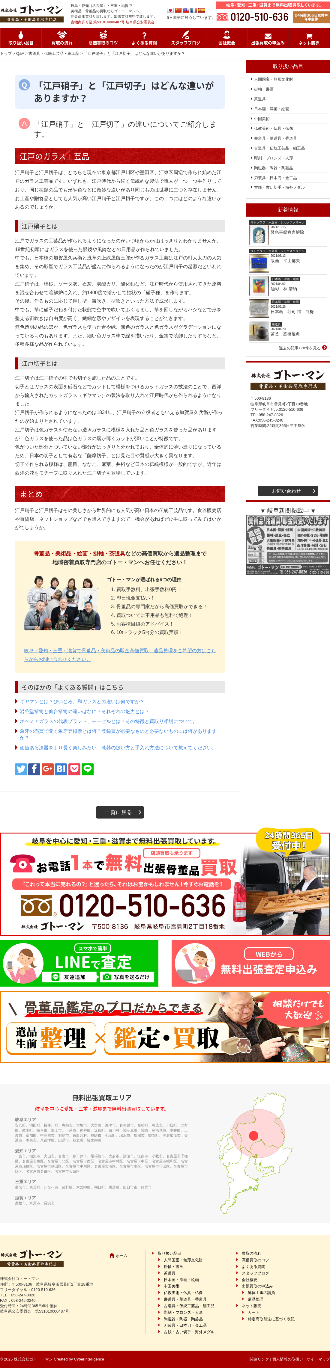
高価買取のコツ (103, 43)
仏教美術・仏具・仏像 (273, 128)
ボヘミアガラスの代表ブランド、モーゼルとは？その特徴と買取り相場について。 (108, 721)
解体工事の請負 (261, 1292)
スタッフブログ (185, 43)
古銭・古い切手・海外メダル (279, 187)
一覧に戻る (118, 812)
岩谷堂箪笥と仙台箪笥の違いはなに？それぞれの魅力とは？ (84, 711)
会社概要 (226, 43)
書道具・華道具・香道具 (275, 138)
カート (254, 1312)
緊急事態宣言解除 (287, 232)
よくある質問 (144, 43)
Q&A (20, 53)
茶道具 (260, 99)
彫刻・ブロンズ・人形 (273, 158)
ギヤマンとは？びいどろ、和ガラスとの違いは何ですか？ (82, 701)
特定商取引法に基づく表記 (271, 1319)
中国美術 (262, 119)
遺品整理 (255, 1299)
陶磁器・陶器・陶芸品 (273, 168)
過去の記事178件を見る (300, 348)
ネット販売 (309, 43)
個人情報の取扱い (287, 1359)
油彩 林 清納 (286, 288)
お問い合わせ (286, 490)
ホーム (122, 1256)
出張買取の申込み (268, 43)
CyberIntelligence (89, 1359)
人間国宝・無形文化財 (273, 79)
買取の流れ (62, 43)
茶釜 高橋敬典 (285, 334)
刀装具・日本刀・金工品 (275, 178)
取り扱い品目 (21, 43)
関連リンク (259, 1359)
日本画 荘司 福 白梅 (292, 311)
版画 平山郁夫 (287, 260)
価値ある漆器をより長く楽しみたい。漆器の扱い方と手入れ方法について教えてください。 (118, 747)
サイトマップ (318, 1359)
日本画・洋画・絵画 (271, 109)
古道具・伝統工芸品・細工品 (53, 53)
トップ (6, 53)
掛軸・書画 (264, 89)
